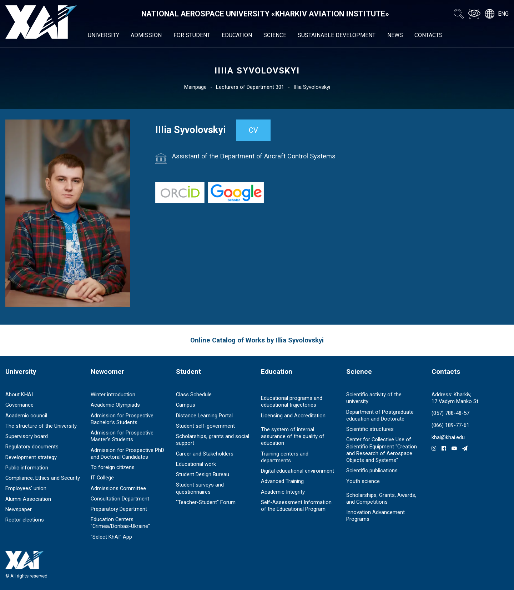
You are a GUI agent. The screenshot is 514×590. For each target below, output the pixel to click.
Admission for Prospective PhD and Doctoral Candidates (127, 453)
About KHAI (19, 394)
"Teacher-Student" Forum (206, 502)
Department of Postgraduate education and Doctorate (380, 415)
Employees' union (25, 488)
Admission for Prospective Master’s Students (122, 436)
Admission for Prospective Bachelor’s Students (122, 419)
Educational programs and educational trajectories (291, 401)
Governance (19, 405)
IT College (102, 477)
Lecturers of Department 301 (250, 87)
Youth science (363, 481)
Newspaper (18, 509)
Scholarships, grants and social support (212, 439)
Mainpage (195, 87)
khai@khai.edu (448, 437)
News (395, 35)
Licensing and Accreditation (293, 415)
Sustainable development (337, 35)
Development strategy (31, 457)
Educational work (196, 464)
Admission (146, 35)
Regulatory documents (32, 446)
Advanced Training (282, 481)
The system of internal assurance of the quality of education (292, 436)
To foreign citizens (113, 467)
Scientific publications (372, 470)
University (103, 35)
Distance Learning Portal (204, 415)
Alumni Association (28, 499)
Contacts (428, 35)
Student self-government (205, 426)
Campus (185, 405)
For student (191, 35)
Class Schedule (194, 394)
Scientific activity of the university (374, 398)
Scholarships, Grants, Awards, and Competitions (381, 498)
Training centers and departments (284, 457)
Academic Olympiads (115, 405)
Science (274, 35)
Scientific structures (370, 429)
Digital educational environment (297, 471)
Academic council (26, 415)
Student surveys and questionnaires (200, 488)
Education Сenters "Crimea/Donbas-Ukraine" (120, 522)
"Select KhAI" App (111, 537)
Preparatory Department (119, 509)
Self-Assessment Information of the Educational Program (296, 505)
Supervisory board (26, 436)
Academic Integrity (283, 492)
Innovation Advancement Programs (375, 515)
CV (253, 130)
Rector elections (24, 520)
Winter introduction (113, 394)
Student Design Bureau (202, 474)
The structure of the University (41, 426)
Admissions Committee (118, 488)
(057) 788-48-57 (450, 413)
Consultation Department (120, 498)
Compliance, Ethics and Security (42, 478)
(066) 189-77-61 (450, 425)
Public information (26, 467)
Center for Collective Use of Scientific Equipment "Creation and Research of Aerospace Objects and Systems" (381, 449)
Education (237, 35)
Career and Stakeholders (204, 454)
